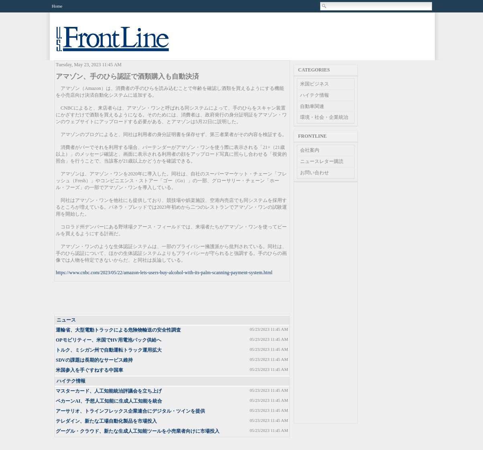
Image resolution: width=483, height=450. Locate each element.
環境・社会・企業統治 (324, 117)
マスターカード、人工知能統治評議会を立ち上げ (109, 391)
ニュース (66, 320)
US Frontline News (121, 43)
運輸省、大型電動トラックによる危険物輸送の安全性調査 (118, 330)
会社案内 (309, 150)
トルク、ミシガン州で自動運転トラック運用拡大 (109, 350)
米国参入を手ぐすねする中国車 (89, 370)
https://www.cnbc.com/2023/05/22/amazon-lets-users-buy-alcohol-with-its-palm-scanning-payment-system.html (164, 272)
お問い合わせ (314, 172)
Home (57, 6)
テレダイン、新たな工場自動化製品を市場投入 (106, 421)
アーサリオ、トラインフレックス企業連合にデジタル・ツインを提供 (130, 411)
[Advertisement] (172, 298)
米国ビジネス (314, 84)
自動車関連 (312, 106)
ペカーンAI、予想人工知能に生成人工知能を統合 (109, 401)
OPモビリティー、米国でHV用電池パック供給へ (108, 340)
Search (324, 6)
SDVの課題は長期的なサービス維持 (94, 360)
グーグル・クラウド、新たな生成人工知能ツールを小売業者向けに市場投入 (137, 431)
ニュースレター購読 (321, 161)
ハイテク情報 (71, 381)
